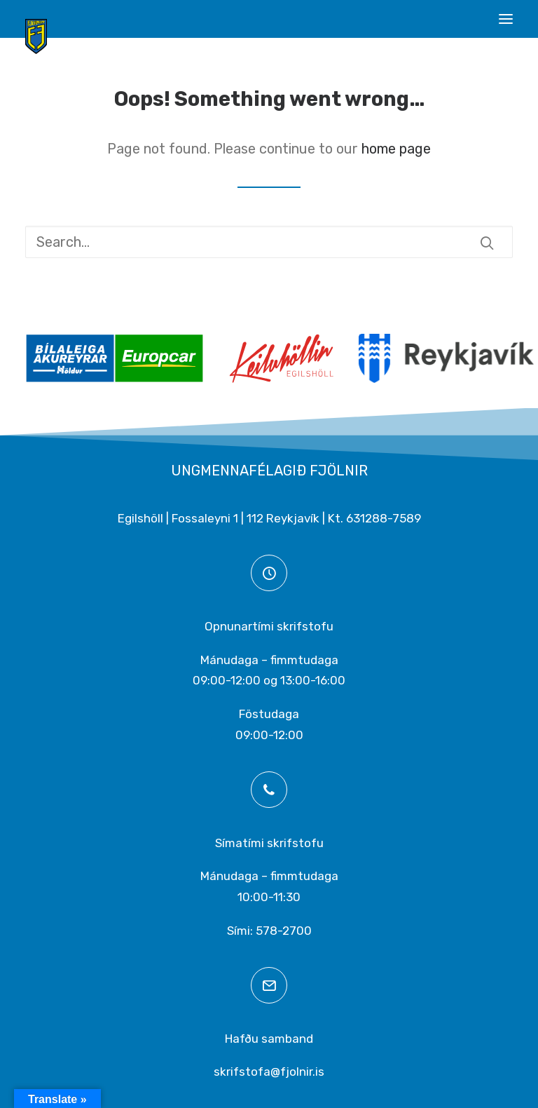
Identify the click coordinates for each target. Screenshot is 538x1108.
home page (396, 148)
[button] (506, 19)
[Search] (269, 242)
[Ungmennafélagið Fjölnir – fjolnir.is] (36, 36)
